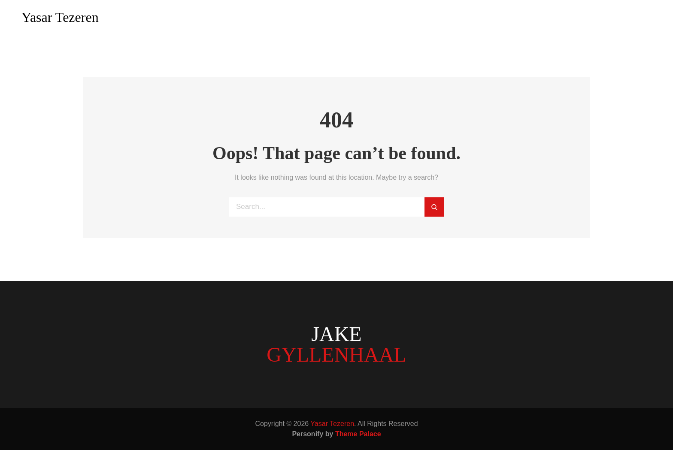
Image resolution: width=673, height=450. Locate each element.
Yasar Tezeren (60, 17)
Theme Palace (358, 434)
